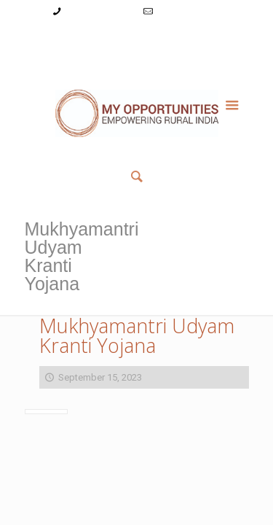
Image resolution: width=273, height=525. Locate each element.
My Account (52, 39)
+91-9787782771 (99, 11)
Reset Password (201, 39)
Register (139, 39)
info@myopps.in (189, 11)
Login (98, 39)
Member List (136, 54)
